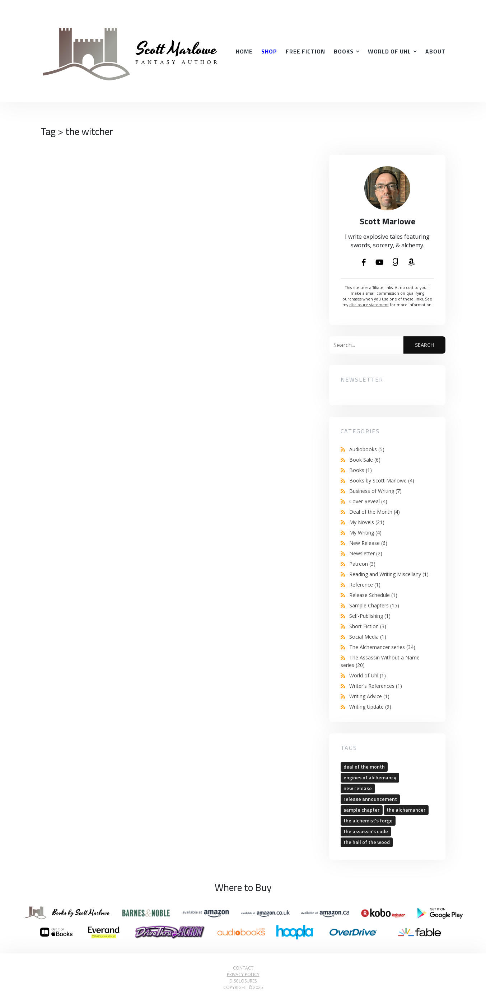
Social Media (367, 636)
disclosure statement (369, 304)
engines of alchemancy (370, 777)
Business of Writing (375, 490)
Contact (243, 968)
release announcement (370, 799)
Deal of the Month (374, 511)
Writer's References (375, 685)
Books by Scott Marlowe (381, 480)
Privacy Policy (243, 974)
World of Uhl (389, 51)
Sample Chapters (374, 605)
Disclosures (243, 981)
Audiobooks (366, 449)
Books (344, 51)
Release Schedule (373, 595)
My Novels (366, 522)
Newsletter (365, 553)
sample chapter (362, 809)
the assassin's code (366, 831)
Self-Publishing (370, 615)
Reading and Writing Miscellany (389, 574)
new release (358, 788)
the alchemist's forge (368, 820)
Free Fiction (305, 51)
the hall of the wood (367, 842)
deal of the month (364, 766)
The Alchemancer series (382, 647)
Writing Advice (369, 696)
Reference (364, 584)
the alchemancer (406, 809)
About (435, 51)
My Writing (365, 532)
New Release (368, 543)
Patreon (362, 563)
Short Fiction (367, 626)
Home (244, 51)
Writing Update (370, 706)
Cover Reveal (368, 501)
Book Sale (364, 459)
